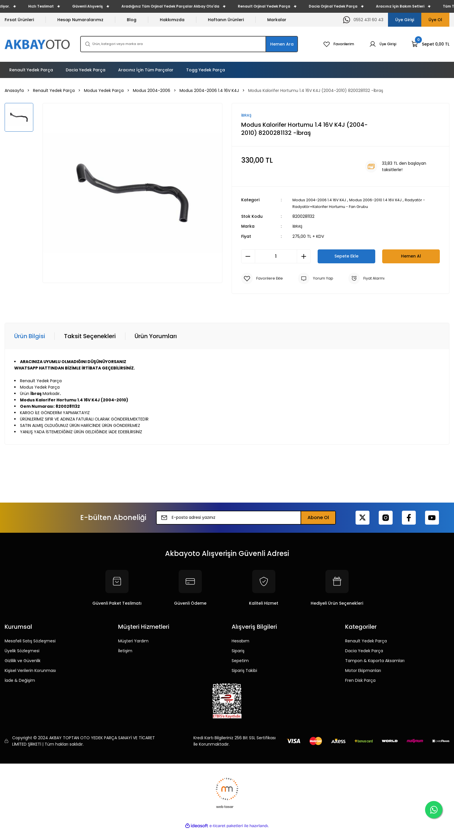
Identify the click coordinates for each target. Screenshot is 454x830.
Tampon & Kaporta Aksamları (374, 661)
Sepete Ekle (346, 256)
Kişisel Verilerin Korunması (30, 670)
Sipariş (238, 651)
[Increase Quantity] (304, 256)
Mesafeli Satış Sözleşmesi (30, 641)
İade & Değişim (20, 680)
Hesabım (240, 641)
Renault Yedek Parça (366, 641)
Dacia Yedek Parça (364, 651)
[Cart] (430, 44)
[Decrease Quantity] (248, 256)
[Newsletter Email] (246, 518)
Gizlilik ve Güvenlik (23, 661)
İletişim (125, 651)
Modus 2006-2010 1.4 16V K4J (384, 200)
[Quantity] (276, 256)
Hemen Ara (282, 44)
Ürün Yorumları (156, 336)
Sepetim (240, 661)
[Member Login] (381, 44)
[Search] (189, 44)
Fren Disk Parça (360, 680)
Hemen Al (411, 256)
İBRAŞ (297, 226)
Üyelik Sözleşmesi (22, 651)
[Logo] (38, 44)
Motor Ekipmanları (363, 670)
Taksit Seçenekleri (90, 336)
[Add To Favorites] (262, 278)
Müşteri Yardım (133, 641)
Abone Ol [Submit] (318, 517)
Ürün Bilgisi (29, 336)
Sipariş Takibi (244, 670)
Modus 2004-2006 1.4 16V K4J (322, 200)
